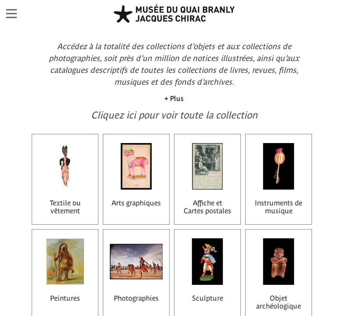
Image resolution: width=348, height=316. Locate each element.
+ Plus (174, 98)
